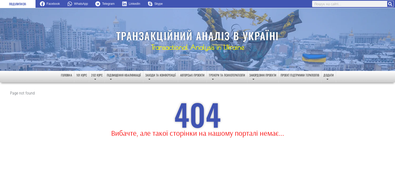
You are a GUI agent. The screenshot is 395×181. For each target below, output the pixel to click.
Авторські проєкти (192, 75)
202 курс (97, 77)
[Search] (390, 4)
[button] (51, 4)
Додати (328, 77)
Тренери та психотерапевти (227, 77)
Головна (66, 75)
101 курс (81, 75)
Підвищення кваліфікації (124, 77)
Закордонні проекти (262, 77)
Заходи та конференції (160, 77)
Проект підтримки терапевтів (300, 75)
